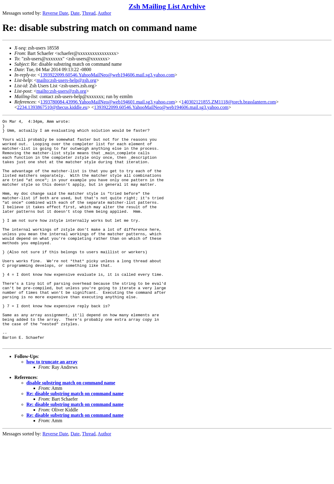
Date (75, 13)
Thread (88, 13)
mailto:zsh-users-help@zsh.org (66, 80)
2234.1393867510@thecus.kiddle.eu (52, 107)
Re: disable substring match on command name (74, 438)
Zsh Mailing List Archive (167, 6)
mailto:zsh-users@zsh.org (61, 91)
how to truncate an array (52, 406)
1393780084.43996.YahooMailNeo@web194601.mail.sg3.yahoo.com (107, 101)
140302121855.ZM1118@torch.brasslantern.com (229, 101)
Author (104, 13)
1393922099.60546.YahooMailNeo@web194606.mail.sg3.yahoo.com (107, 74)
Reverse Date (55, 13)
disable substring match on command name (70, 427)
